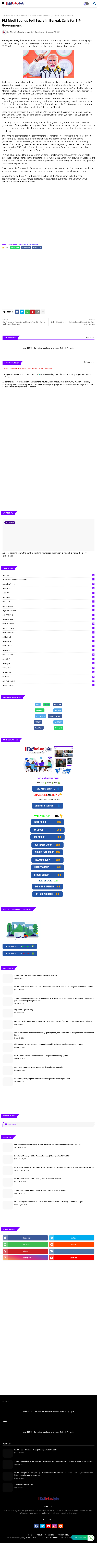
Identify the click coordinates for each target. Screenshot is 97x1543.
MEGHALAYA (49, 646)
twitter (73, 1238)
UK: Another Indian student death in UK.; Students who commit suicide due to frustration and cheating (54, 1167)
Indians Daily (13, 1124)
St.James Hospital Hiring (23, 1010)
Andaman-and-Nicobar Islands (49, 579)
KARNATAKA (49, 619)
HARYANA (49, 601)
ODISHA (49, 659)
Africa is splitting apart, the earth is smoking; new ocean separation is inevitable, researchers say (45, 553)
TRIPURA (49, 677)
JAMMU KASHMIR (49, 610)
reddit (73, 1244)
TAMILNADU (49, 672)
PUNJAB (49, 663)
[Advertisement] (48, 213)
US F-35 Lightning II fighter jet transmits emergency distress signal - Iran (42, 1078)
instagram (27, 1258)
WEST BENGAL (14, 15)
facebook (27, 1238)
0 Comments (89, 362)
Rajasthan (49, 668)
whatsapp (27, 1244)
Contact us (49, 1535)
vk (74, 1251)
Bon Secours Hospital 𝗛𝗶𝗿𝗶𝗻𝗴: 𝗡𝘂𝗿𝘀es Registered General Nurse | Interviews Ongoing (47, 1144)
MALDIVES (49, 637)
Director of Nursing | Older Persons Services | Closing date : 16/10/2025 (41, 1156)
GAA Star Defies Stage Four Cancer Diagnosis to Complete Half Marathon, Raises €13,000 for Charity (53, 1021)
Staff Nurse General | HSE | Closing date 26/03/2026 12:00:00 (37, 1179)
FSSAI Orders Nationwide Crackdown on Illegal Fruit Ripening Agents (41, 1055)
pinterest (27, 1251)
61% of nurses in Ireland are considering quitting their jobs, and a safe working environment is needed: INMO (54, 1034)
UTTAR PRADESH (49, 681)
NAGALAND (49, 655)
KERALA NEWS (49, 624)
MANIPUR (49, 641)
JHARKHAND (49, 615)
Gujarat (49, 597)
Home (4, 15)
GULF (47, 704)
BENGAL (49, 588)
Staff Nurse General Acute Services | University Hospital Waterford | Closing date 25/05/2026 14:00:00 (53, 987)
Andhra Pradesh (49, 584)
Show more (90, 337)
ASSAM (49, 575)
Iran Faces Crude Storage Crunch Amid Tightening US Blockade (38, 1067)
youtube (73, 1258)
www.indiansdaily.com (11, 245)
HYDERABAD (49, 606)
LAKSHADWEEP (49, 628)
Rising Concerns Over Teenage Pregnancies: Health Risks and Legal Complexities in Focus (48, 1044)
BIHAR (49, 593)
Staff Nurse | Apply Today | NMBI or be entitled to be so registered (40, 1190)
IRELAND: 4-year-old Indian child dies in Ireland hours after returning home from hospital (49, 1202)
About (39, 1535)
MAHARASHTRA (49, 632)
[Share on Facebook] (15, 247)
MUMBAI (49, 650)
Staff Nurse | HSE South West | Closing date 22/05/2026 (35, 975)
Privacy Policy (63, 1535)
